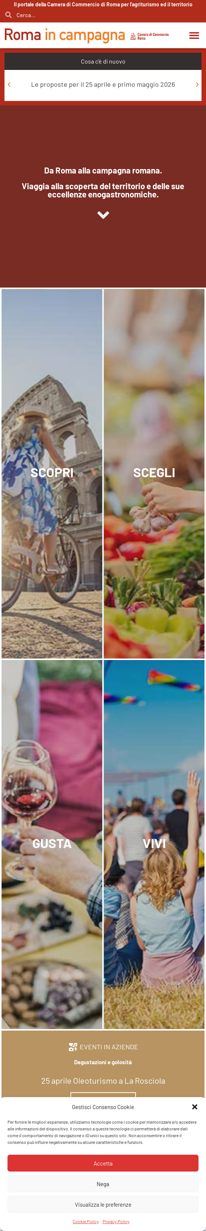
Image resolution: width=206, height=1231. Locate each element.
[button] (195, 1107)
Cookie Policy (86, 1221)
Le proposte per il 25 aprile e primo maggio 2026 (103, 84)
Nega (103, 1184)
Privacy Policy (116, 1221)
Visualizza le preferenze (103, 1204)
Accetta (103, 1163)
